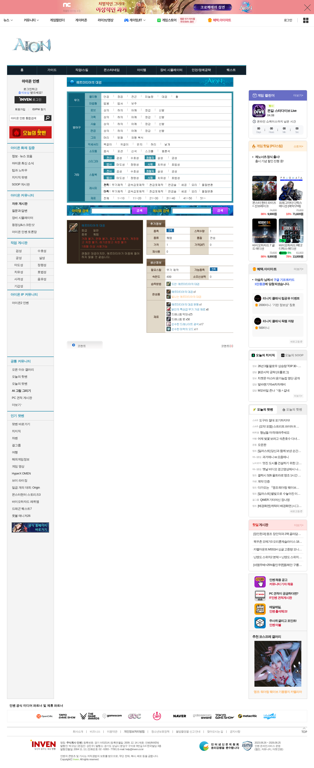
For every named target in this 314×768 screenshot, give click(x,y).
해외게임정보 (21, 459)
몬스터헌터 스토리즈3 (26, 494)
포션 (120, 151)
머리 (106, 137)
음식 (106, 151)
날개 (167, 144)
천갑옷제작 (156, 185)
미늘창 (149, 96)
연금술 (172, 185)
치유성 (18, 272)
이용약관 (112, 731)
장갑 (148, 110)
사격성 (18, 279)
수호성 (42, 251)
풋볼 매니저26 (21, 515)
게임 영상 (18, 466)
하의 (120, 110)
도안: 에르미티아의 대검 (182, 284)
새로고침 (295, 341)
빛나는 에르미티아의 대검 (183, 296)
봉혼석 (166, 151)
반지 (140, 144)
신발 (162, 110)
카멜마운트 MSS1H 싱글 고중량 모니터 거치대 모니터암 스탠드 (278, 549)
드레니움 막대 (179, 314)
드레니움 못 (178, 319)
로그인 (288, 20)
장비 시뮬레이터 (22, 217)
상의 (106, 110)
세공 (184, 185)
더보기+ (298, 95)
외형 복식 (137, 137)
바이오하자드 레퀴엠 (25, 501)
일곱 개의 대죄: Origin (26, 487)
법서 (120, 103)
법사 (109, 164)
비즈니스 (95, 731)
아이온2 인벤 (20, 302)
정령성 (42, 265)
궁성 (19, 258)
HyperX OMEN (21, 473)
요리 (194, 185)
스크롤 (149, 151)
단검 (106, 96)
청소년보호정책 (160, 731)
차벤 (15, 438)
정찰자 (150, 157)
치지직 (16, 431)
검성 (19, 251)
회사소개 (78, 731)
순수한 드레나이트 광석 (184, 324)
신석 (134, 151)
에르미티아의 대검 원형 (184, 304)
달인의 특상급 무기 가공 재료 (187, 309)
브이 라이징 (19, 480)
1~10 (121, 198)
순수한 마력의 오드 (182, 329)
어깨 (134, 110)
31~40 (170, 198)
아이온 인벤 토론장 (24, 231)
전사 (109, 157)
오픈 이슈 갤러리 (23, 369)
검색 (47, 118)
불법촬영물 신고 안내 (188, 731)
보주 (134, 103)
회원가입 (20, 109)
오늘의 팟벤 (19, 383)
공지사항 (235, 731)
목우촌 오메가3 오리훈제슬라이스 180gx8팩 (278, 541)
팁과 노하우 (19, 170)
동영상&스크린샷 (23, 224)
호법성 (42, 272)
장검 (120, 96)
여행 (15, 452)
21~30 (154, 198)
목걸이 (108, 144)
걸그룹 (16, 445)
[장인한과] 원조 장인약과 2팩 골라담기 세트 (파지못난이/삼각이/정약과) (278, 534)
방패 (120, 137)
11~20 (137, 198)
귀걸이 (124, 144)
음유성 (42, 279)
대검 (164, 96)
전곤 (134, 96)
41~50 (187, 198)
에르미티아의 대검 (181, 292)
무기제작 (117, 185)
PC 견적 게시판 (22, 397)
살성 (42, 258)
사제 (150, 164)
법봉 (106, 103)
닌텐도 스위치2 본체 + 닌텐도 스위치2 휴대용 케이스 (278, 557)
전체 (106, 198)
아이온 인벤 (30, 81)
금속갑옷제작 (136, 185)
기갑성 (18, 286)
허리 (153, 144)
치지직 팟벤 (19, 177)
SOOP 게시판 (21, 184)
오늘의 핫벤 (19, 376)
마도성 (18, 265)
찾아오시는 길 (215, 731)
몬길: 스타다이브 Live (281, 111)
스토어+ (298, 146)
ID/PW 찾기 (39, 109)
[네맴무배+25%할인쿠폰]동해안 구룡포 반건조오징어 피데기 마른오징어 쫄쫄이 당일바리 (278, 565)
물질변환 (207, 185)
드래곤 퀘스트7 (22, 508)
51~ (203, 198)
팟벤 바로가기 (21, 424)
